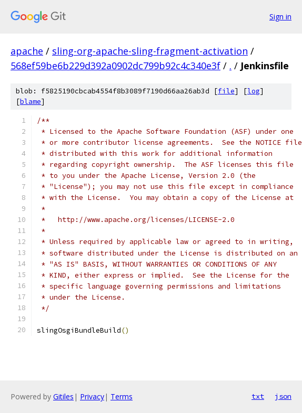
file (226, 91)
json (283, 396)
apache (27, 51)
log (253, 91)
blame (30, 101)
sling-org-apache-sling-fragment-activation (150, 51)
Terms (121, 396)
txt (257, 396)
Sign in (280, 17)
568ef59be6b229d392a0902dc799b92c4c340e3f (115, 65)
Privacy (92, 396)
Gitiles (63, 396)
